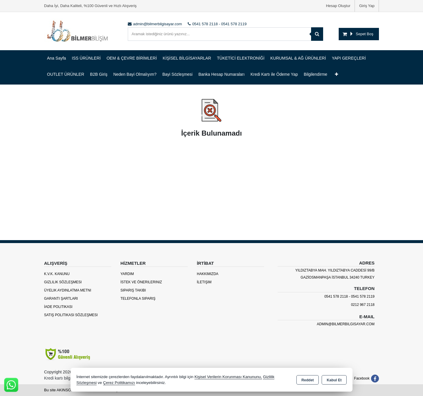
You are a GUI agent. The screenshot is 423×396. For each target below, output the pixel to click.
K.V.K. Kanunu (57, 274)
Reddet (307, 380)
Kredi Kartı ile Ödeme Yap (274, 74)
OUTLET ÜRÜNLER (65, 74)
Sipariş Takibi (133, 290)
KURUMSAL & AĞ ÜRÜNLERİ (298, 58)
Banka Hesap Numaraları (221, 74)
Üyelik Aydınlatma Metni (67, 290)
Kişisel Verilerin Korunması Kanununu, (228, 377)
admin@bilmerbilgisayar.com (346, 324)
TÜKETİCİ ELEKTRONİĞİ (241, 58)
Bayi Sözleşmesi (177, 74)
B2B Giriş (99, 74)
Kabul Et (334, 380)
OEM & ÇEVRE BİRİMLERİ (132, 58)
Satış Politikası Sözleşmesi (71, 315)
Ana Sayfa (56, 58)
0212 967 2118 (363, 305)
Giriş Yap (367, 6)
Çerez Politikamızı (119, 382)
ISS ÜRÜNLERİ (86, 58)
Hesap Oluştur (338, 6)
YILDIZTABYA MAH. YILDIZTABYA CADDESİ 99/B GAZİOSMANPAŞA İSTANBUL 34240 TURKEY (335, 273)
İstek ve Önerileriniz (141, 282)
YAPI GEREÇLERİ (349, 58)
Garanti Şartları (61, 298)
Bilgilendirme (315, 74)
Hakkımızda (207, 274)
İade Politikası (58, 307)
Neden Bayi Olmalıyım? (135, 74)
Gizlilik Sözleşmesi (63, 282)
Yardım (127, 274)
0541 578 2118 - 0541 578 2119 (349, 296)
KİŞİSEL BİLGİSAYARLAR (187, 58)
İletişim (204, 282)
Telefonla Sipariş (137, 298)
